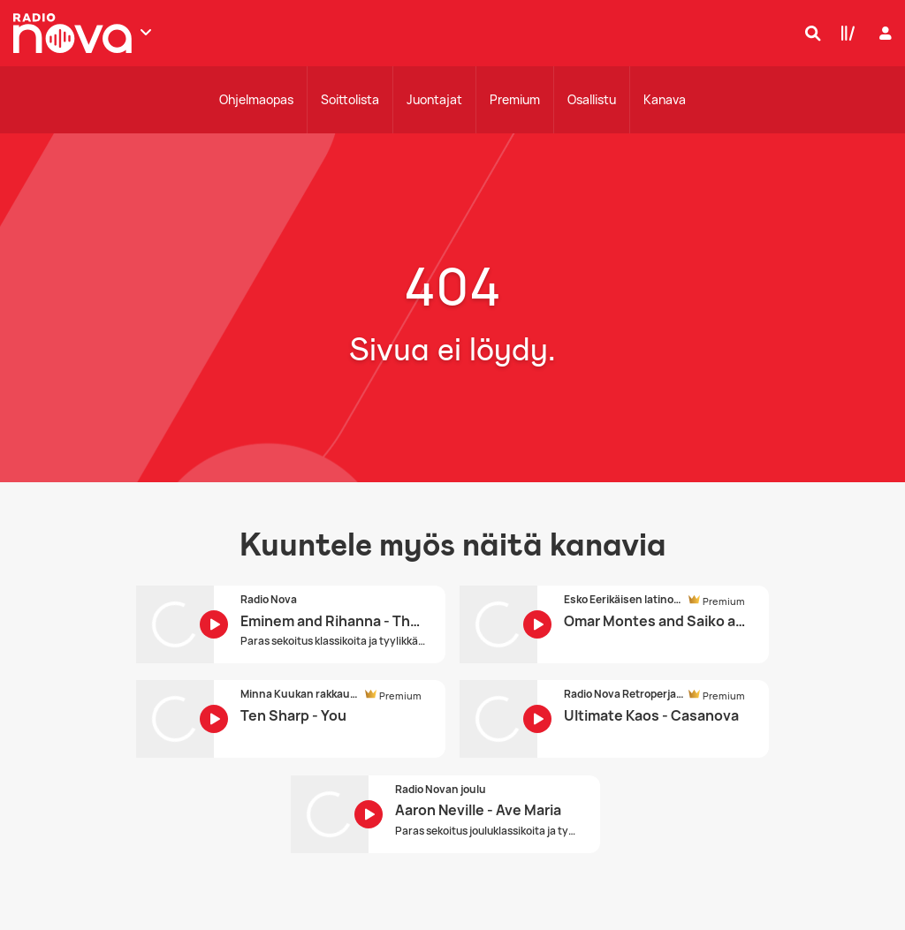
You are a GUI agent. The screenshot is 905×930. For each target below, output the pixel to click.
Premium (515, 99)
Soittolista (350, 99)
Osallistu (591, 99)
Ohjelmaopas (256, 99)
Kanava (664, 99)
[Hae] (808, 33)
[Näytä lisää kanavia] (146, 31)
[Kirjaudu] (883, 33)
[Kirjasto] (844, 33)
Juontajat (434, 99)
